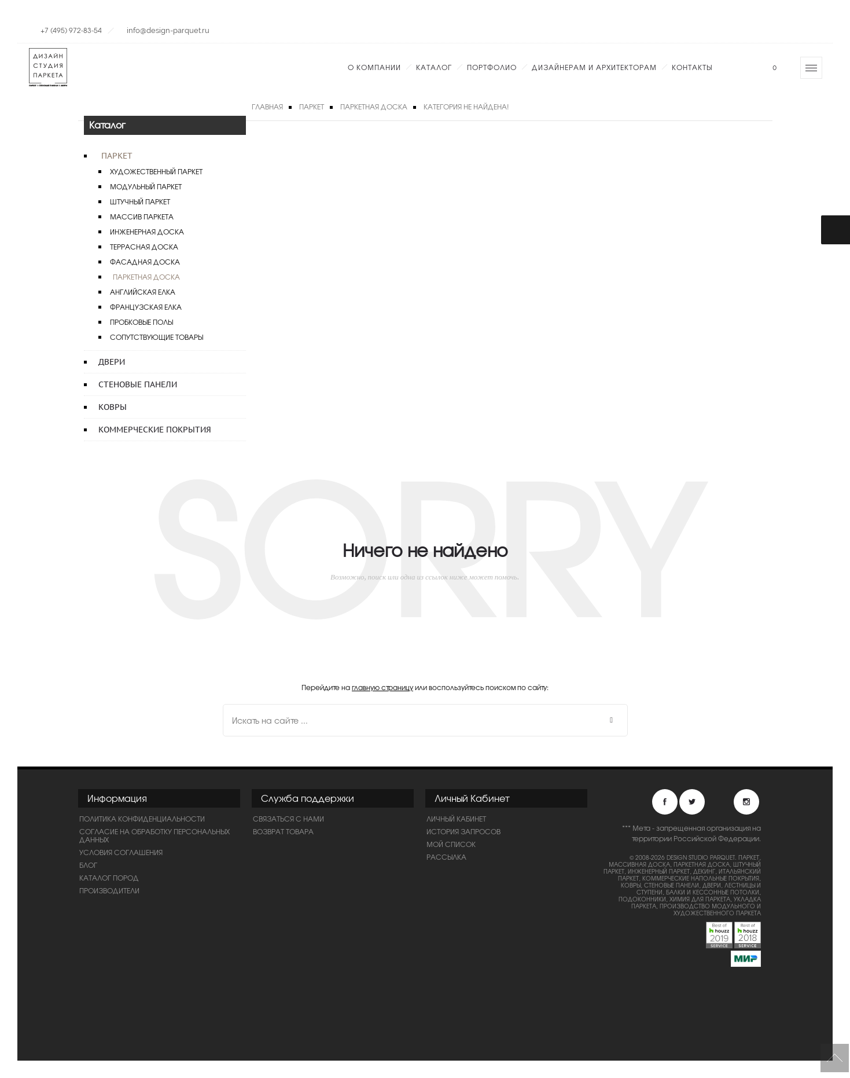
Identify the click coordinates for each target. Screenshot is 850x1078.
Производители (109, 890)
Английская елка (142, 291)
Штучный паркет (140, 201)
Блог (88, 865)
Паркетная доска (146, 276)
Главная (267, 106)
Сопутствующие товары (156, 337)
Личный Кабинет (456, 818)
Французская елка (146, 306)
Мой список (451, 844)
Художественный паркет (156, 171)
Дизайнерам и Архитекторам (594, 67)
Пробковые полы (141, 322)
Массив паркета (142, 216)
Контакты (692, 67)
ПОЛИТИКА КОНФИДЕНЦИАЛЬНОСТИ (142, 818)
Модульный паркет (146, 186)
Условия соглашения (121, 852)
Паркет (117, 156)
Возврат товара (283, 831)
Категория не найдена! (466, 106)
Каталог (434, 67)
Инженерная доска (147, 231)
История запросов (463, 831)
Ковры (112, 407)
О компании (374, 67)
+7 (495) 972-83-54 (71, 30)
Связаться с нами (288, 818)
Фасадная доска (145, 261)
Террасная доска (144, 246)
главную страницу (382, 687)
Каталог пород (109, 877)
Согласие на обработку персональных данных (154, 835)
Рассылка (446, 857)
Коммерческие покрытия (154, 429)
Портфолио (492, 67)
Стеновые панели (137, 384)
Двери (111, 362)
